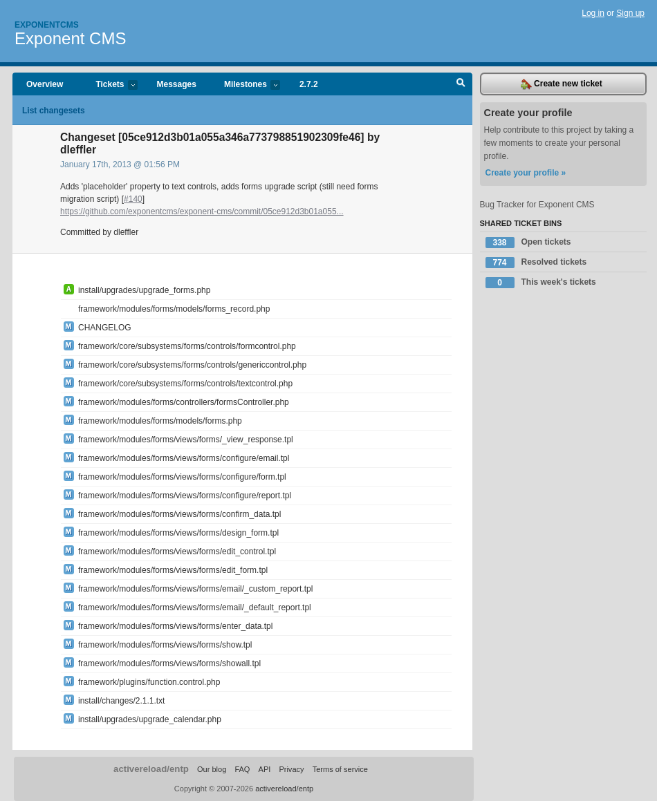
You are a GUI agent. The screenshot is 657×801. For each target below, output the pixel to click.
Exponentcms (47, 25)
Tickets (109, 85)
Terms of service (340, 769)
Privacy (291, 769)
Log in (593, 13)
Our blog (211, 769)
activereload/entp (151, 769)
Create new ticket (561, 84)
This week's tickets (540, 282)
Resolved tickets (536, 262)
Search (461, 84)
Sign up (630, 13)
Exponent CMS (70, 38)
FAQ (242, 769)
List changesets (53, 110)
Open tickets (528, 242)
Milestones (245, 85)
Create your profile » (525, 173)
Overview (44, 84)
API (265, 769)
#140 (133, 199)
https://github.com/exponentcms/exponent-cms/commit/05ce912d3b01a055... (202, 211)
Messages (176, 84)
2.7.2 (308, 84)
